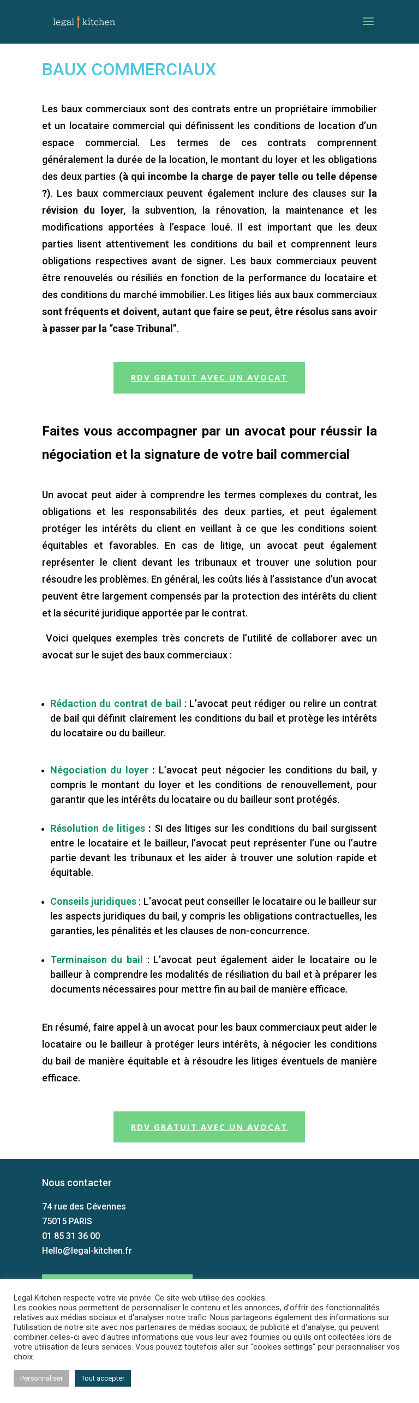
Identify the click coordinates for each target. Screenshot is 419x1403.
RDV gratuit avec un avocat (209, 377)
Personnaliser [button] (41, 1378)
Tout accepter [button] (102, 1378)
